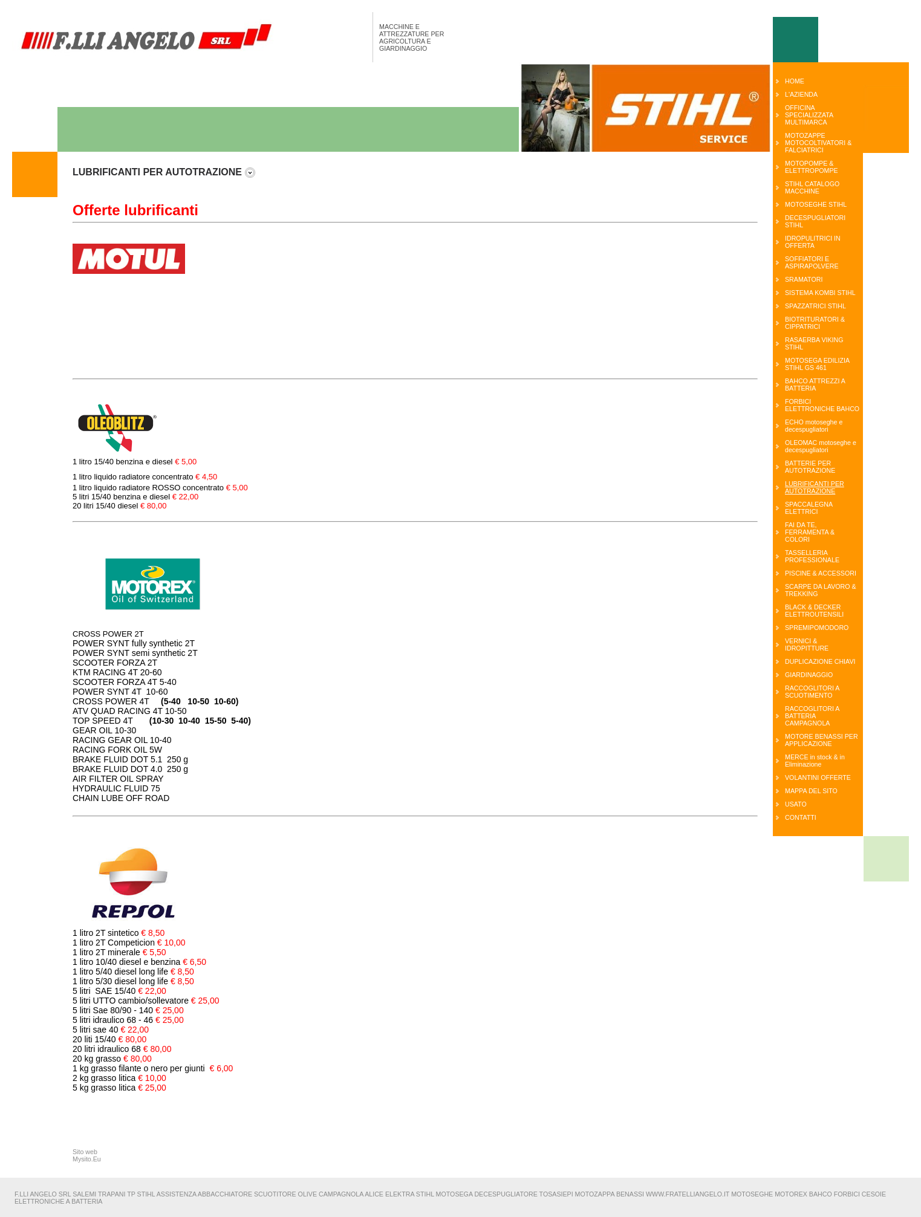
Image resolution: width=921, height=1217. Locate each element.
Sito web (85, 1151)
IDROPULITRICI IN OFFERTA (813, 242)
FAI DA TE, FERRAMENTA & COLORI (810, 532)
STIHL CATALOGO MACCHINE (812, 187)
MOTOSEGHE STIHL (816, 204)
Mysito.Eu (87, 1159)
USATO (796, 804)
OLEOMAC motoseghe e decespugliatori (820, 446)
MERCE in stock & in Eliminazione (815, 760)
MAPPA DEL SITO (811, 790)
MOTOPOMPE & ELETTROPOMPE (811, 167)
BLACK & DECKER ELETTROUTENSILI (814, 610)
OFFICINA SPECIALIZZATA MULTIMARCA (809, 115)
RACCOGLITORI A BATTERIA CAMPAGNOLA (812, 716)
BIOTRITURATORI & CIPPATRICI (815, 323)
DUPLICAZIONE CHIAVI (820, 661)
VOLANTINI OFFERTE (818, 777)
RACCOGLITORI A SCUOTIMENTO (812, 691)
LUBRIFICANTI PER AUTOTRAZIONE (814, 487)
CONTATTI (800, 817)
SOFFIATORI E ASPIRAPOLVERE (812, 262)
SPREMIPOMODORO (816, 627)
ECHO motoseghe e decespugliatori (813, 425)
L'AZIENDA (801, 94)
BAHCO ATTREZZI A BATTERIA (815, 384)
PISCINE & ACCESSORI (820, 573)
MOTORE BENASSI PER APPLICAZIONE (821, 740)
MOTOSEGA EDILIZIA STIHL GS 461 (817, 364)
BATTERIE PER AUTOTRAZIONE (810, 466)
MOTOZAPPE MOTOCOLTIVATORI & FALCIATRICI (818, 143)
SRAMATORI (803, 279)
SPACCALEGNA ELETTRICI (809, 508)
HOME (794, 81)
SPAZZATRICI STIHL (815, 306)
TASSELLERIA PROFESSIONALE (812, 556)
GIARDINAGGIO (809, 674)
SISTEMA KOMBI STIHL (820, 292)
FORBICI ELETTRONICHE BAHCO (822, 405)
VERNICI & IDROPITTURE (806, 644)
